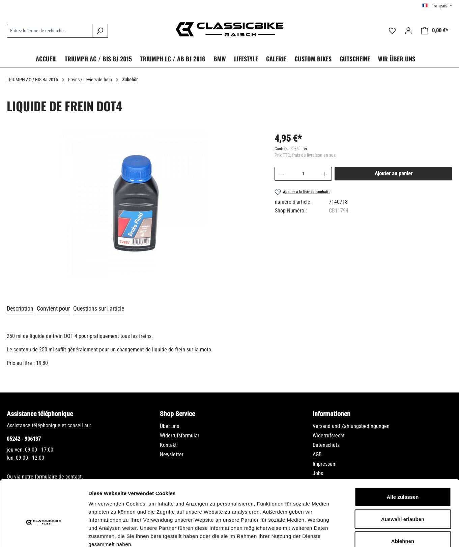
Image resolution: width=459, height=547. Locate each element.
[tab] (20, 308)
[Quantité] (303, 174)
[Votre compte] (408, 30)
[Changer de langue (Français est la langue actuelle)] (437, 5)
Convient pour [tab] (53, 308)
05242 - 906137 (24, 439)
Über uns (169, 426)
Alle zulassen (402, 458)
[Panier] (434, 30)
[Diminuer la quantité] (282, 174)
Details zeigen (359, 534)
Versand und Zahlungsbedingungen (351, 426)
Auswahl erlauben (402, 481)
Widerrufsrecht (329, 435)
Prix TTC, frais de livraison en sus (305, 155)
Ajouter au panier (393, 173)
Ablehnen (402, 503)
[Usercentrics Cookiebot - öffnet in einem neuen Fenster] (43, 534)
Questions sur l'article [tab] (98, 308)
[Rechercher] (100, 31)
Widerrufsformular (179, 435)
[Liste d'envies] (392, 30)
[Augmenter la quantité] (325, 174)
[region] (134, 211)
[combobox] (49, 31)
